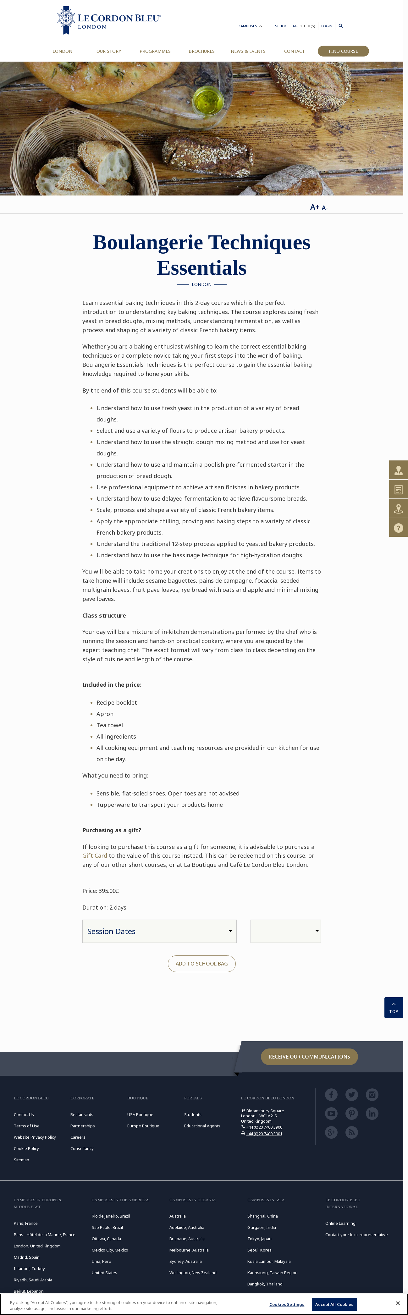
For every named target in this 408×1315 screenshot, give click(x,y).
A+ (314, 206)
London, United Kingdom (37, 1246)
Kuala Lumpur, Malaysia (269, 1261)
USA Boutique (140, 1114)
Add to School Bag (202, 963)
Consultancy (82, 1148)
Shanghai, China (262, 1216)
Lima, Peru (101, 1261)
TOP (394, 1007)
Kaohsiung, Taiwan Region (272, 1272)
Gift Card (94, 855)
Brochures (202, 51)
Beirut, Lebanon (29, 1291)
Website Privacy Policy (35, 1137)
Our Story (108, 51)
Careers (77, 1137)
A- (325, 207)
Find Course (343, 51)
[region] (204, 1304)
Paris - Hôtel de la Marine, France (44, 1234)
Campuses (251, 27)
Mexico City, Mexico (110, 1250)
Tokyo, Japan (259, 1238)
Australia (177, 1216)
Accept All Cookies (334, 1304)
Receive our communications (309, 1056)
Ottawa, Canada (106, 1238)
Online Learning (340, 1223)
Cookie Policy (26, 1148)
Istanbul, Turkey (29, 1268)
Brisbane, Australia (187, 1238)
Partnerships (82, 1126)
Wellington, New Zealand (193, 1272)
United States (104, 1272)
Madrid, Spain (27, 1257)
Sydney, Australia (185, 1261)
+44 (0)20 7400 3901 (264, 1133)
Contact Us (24, 1114)
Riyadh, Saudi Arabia (33, 1280)
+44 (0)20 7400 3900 (264, 1127)
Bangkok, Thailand (265, 1284)
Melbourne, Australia (189, 1250)
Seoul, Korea (259, 1250)
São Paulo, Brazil (107, 1227)
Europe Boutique (143, 1126)
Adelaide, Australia (186, 1227)
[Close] (398, 1303)
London (62, 51)
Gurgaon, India (261, 1227)
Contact (294, 51)
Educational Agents (202, 1126)
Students (192, 1114)
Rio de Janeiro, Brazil (111, 1216)
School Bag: (295, 26)
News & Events (248, 51)
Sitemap (21, 1160)
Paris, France (26, 1223)
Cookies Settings (286, 1304)
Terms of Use (27, 1126)
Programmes (155, 51)
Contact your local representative (356, 1234)
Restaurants (81, 1114)
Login (326, 26)
